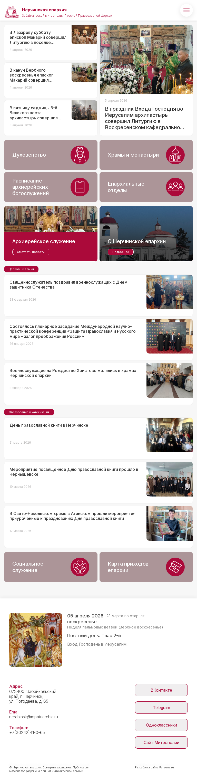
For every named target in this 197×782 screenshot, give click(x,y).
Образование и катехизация (29, 412)
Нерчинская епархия (44, 9)
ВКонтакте (161, 690)
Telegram (161, 707)
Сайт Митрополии (161, 742)
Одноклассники (161, 725)
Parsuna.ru (166, 767)
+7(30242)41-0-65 (27, 732)
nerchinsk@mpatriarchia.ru (33, 716)
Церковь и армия (21, 269)
